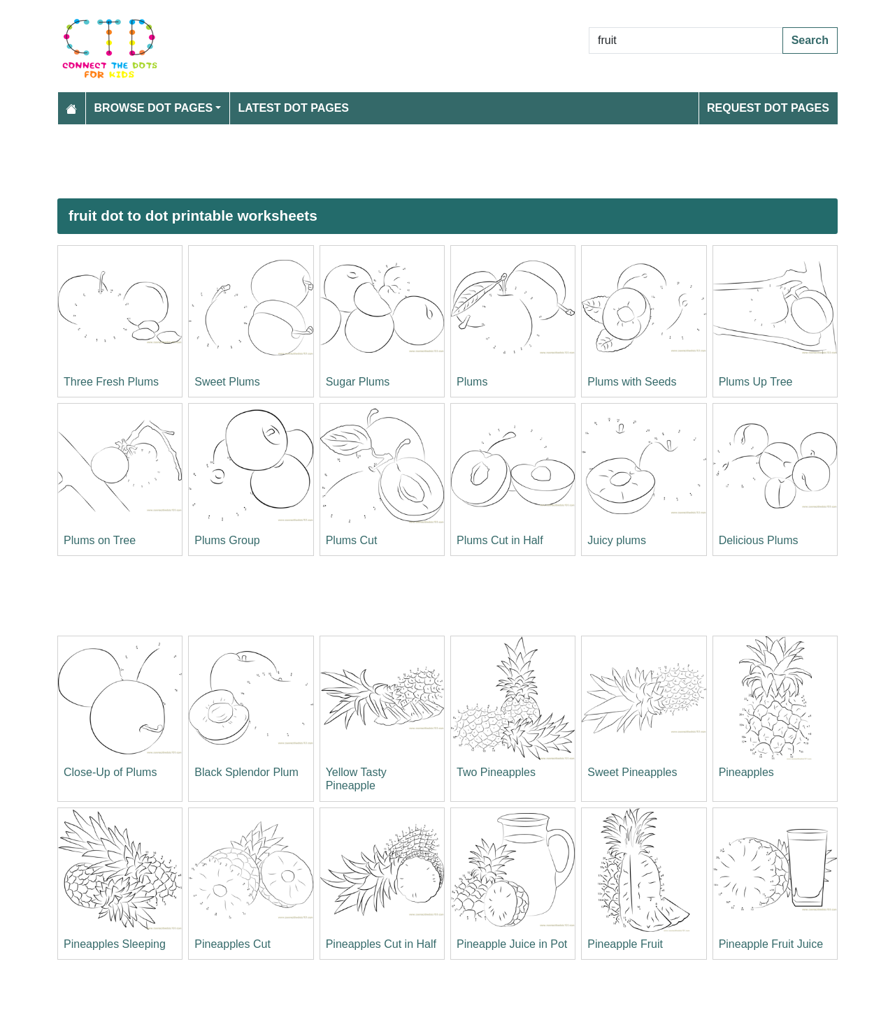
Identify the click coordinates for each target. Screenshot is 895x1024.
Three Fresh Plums (111, 382)
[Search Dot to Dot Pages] (686, 40)
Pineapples (746, 772)
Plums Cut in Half (500, 540)
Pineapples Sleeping (115, 944)
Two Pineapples (496, 772)
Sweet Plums (226, 382)
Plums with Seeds (631, 382)
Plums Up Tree (756, 382)
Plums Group (226, 540)
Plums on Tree (100, 540)
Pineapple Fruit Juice (771, 944)
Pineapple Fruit (625, 944)
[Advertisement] (447, 161)
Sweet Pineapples (632, 772)
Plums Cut (352, 540)
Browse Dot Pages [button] (153, 108)
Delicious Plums (759, 540)
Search (810, 40)
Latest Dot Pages (294, 108)
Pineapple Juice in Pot (512, 944)
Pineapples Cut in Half (381, 944)
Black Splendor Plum (246, 772)
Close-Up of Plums (110, 772)
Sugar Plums (358, 382)
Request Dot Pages (768, 108)
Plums (472, 382)
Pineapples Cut (232, 944)
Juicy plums (616, 540)
